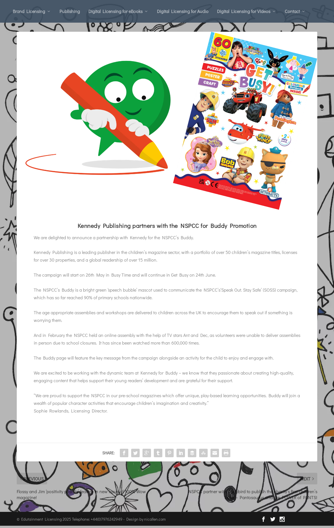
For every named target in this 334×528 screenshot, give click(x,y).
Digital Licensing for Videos (243, 11)
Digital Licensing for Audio (183, 11)
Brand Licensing (29, 11)
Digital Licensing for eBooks (115, 11)
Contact (292, 11)
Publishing (69, 11)
